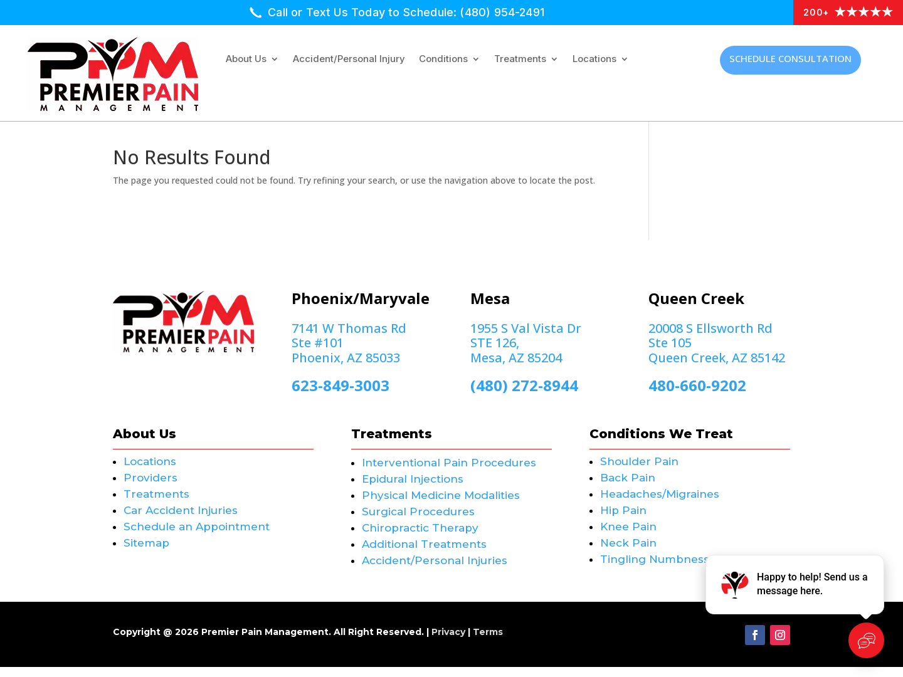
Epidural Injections (412, 489)
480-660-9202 (697, 395)
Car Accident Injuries (181, 520)
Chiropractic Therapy (420, 538)
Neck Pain (628, 553)
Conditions (443, 60)
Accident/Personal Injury (349, 60)
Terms (488, 642)
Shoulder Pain (639, 471)
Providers (150, 487)
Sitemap (146, 553)
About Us (246, 60)
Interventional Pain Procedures (449, 472)
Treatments (520, 60)
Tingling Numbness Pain (668, 569)
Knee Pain (628, 536)
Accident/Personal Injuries (434, 570)
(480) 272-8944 (524, 395)
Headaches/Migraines (659, 504)
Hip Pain (623, 520)
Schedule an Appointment (197, 536)
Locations (594, 60)
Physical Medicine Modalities (441, 505)
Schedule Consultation (790, 58)
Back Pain (627, 487)
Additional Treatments (424, 554)
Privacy (448, 642)
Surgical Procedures (418, 521)
